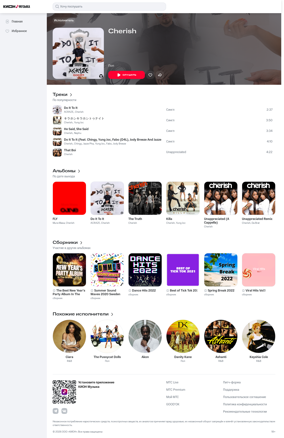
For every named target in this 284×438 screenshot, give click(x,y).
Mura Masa (59, 223)
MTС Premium (175, 390)
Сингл (170, 110)
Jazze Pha (88, 144)
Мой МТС (172, 397)
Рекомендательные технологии (245, 412)
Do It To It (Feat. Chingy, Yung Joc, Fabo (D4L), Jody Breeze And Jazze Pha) (113, 140)
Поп (111, 66)
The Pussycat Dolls (107, 357)
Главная (13, 21)
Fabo (109, 144)
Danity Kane (183, 357)
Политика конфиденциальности (245, 404)
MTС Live (172, 382)
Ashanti (220, 357)
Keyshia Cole (259, 357)
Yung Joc (79, 122)
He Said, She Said (76, 129)
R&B (69, 361)
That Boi (70, 150)
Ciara (69, 357)
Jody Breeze (119, 144)
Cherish (79, 112)
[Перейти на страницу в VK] (64, 411)
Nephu (77, 133)
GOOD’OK (172, 404)
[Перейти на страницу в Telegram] (56, 411)
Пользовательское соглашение (244, 397)
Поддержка (231, 390)
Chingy (78, 144)
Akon (145, 357)
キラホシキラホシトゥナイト (84, 118)
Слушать (126, 75)
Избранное (16, 31)
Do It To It (71, 108)
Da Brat (255, 223)
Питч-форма (232, 382)
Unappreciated (176, 152)
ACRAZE (69, 112)
